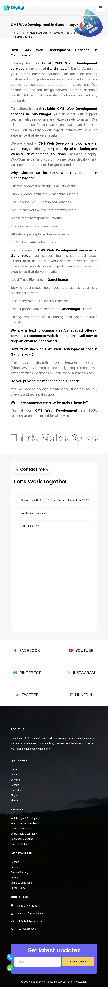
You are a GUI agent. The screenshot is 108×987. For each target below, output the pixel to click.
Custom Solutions (20, 840)
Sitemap (15, 796)
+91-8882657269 (30, 522)
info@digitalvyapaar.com (34, 509)
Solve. (85, 434)
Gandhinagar (37, 33)
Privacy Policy (18, 883)
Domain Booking (19, 868)
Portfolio (15, 780)
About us (15, 770)
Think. (24, 434)
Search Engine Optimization (25, 819)
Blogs (14, 791)
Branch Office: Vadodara (30, 909)
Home (16, 33)
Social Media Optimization (24, 829)
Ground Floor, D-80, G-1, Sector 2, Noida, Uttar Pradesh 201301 (55, 496)
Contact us (16, 786)
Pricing (14, 873)
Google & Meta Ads (21, 824)
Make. (54, 434)
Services (15, 775)
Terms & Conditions (21, 878)
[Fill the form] (54, 581)
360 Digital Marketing (22, 834)
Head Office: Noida (27, 901)
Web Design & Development (26, 814)
